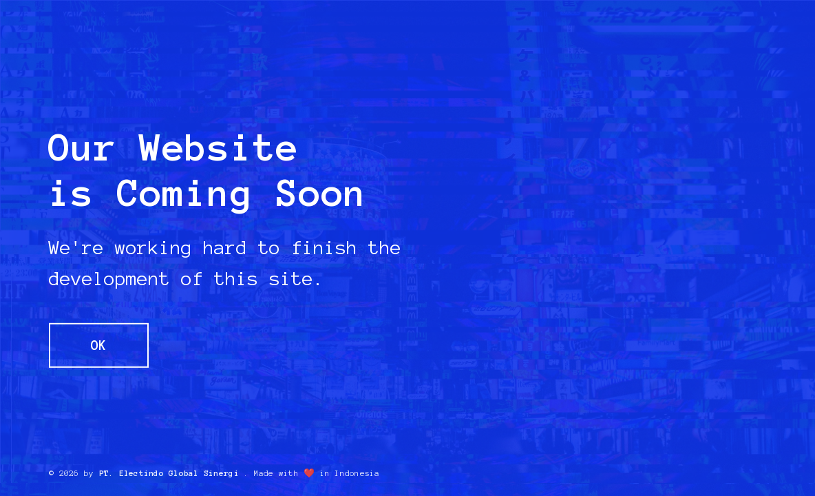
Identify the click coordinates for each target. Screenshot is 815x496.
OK (98, 345)
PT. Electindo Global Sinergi (169, 473)
